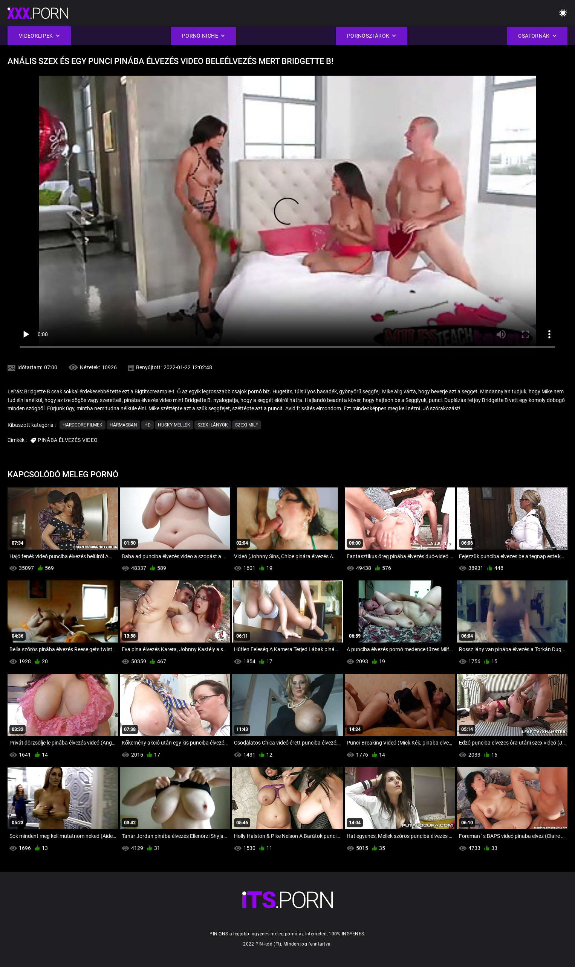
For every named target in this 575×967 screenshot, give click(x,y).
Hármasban (123, 425)
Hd (147, 425)
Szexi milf (246, 425)
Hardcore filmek (82, 425)
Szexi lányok (212, 425)
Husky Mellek (174, 425)
